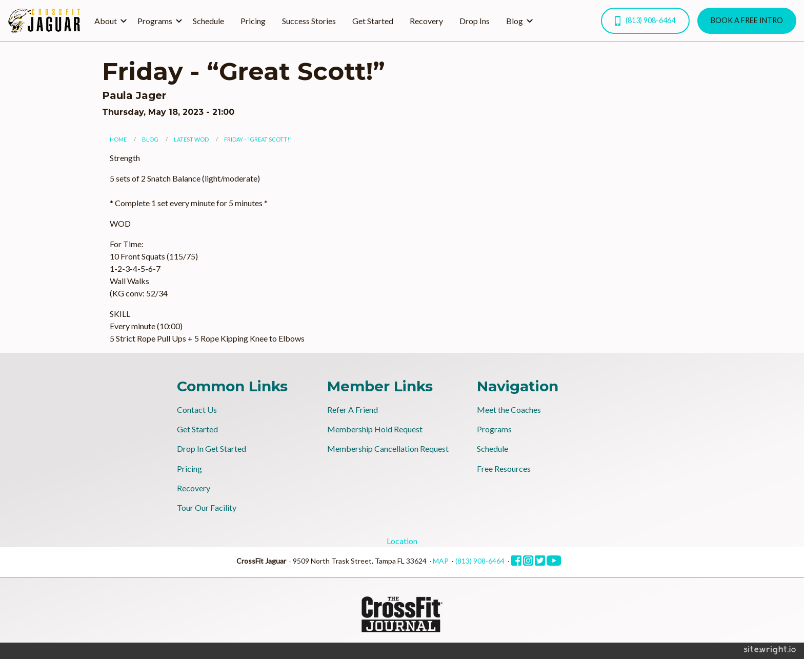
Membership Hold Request (375, 429)
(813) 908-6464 (645, 21)
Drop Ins (474, 21)
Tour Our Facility (206, 507)
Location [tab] (402, 541)
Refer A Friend (352, 409)
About (105, 21)
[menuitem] (107, 20)
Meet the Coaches (509, 409)
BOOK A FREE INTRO (747, 20)
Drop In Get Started (211, 448)
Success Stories (309, 21)
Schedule (208, 21)
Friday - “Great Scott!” (257, 139)
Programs (154, 21)
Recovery (426, 21)
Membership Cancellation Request (388, 448)
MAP (441, 560)
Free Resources (504, 468)
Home (118, 139)
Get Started (372, 21)
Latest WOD (191, 139)
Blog (514, 21)
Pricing (253, 21)
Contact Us (197, 409)
